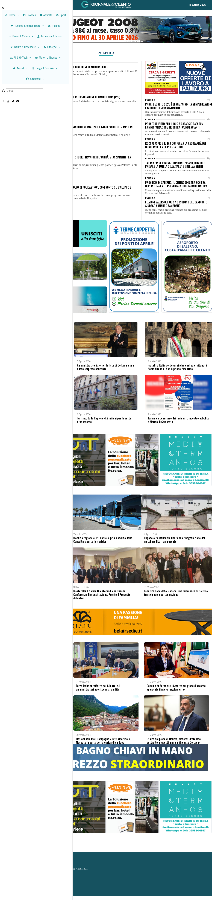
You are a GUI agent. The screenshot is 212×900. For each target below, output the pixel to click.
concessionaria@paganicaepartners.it (48, 883)
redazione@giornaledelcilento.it (32, 887)
